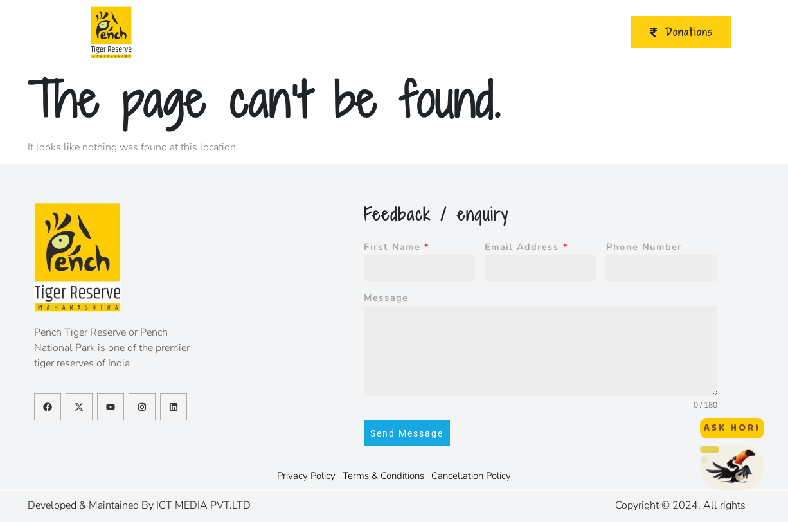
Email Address (526, 247)
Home (165, 32)
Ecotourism (296, 32)
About (224, 32)
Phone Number (644, 247)
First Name (396, 247)
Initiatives (457, 32)
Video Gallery (531, 32)
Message (386, 298)
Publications (374, 32)
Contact (591, 32)
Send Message (406, 433)
